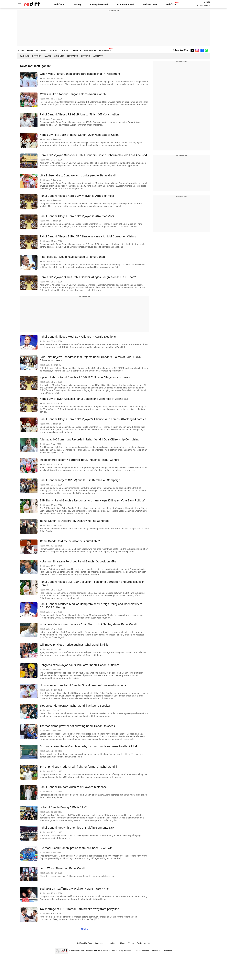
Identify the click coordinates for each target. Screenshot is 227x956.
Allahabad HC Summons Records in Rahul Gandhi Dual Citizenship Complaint (89, 439)
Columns (59, 56)
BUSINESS (41, 50)
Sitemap (127, 951)
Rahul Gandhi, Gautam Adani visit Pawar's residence (73, 787)
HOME (21, 50)
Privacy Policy (117, 951)
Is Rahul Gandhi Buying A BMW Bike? (63, 807)
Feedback (136, 951)
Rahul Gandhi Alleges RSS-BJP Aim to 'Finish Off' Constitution (79, 114)
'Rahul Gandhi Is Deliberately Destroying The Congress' (75, 521)
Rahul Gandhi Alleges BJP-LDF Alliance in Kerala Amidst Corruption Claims (88, 236)
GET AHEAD (90, 50)
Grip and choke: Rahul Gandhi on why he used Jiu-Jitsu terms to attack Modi (89, 746)
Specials (85, 56)
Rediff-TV (171, 4)
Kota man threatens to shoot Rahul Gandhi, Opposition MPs (78, 561)
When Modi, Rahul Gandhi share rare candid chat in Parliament (80, 74)
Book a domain (101, 943)
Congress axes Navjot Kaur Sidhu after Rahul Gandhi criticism (79, 665)
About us (145, 951)
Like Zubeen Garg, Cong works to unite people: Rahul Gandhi (78, 175)
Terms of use (156, 951)
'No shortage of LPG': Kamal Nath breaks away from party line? (80, 909)
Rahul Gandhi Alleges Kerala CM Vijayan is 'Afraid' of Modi (77, 196)
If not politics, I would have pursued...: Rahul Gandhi (73, 256)
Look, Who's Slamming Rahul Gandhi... (64, 868)
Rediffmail (59, 4)
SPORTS (77, 50)
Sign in (207, 2)
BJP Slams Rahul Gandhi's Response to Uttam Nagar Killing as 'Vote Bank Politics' (92, 500)
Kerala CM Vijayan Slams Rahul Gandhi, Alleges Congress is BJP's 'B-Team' (88, 277)
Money (78, 4)
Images (47, 56)
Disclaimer (105, 951)
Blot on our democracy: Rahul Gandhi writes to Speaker (75, 705)
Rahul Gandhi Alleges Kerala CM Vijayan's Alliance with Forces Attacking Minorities (93, 419)
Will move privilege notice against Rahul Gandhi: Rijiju (74, 644)
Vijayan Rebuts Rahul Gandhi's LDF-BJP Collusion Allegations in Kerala (85, 377)
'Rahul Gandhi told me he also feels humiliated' (70, 541)
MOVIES (53, 50)
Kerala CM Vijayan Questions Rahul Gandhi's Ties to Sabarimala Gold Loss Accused (93, 155)
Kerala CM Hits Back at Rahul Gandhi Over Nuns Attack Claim (79, 135)
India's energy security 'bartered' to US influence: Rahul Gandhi (79, 460)
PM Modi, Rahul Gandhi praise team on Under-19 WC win (76, 848)
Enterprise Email (99, 4)
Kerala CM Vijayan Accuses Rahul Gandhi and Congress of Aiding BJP (84, 399)
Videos (131, 943)
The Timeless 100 (143, 943)
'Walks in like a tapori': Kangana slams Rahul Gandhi (73, 94)
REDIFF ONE (105, 50)
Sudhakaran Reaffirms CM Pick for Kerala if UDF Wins (74, 888)
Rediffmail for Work (84, 943)
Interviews (72, 56)
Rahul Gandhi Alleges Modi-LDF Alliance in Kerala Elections (78, 336)
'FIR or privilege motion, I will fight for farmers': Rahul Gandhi (78, 766)
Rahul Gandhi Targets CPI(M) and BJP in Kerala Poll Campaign (80, 480)
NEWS (30, 50)
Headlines (24, 56)
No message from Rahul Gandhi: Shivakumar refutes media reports (83, 685)
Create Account (203, 6)
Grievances (167, 951)
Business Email (125, 4)
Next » (84, 929)
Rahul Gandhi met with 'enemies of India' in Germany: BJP (77, 827)
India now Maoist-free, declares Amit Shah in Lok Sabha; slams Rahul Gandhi (89, 624)
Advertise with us (93, 951)
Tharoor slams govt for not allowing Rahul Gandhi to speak (77, 726)
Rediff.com (79, 951)
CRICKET (65, 50)
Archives (98, 56)
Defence (36, 56)
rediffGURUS (150, 4)
